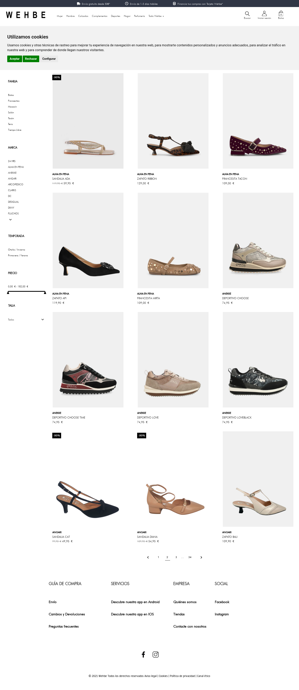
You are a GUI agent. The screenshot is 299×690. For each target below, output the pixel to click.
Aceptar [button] (15, 58)
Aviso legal (150, 676)
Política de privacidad (183, 676)
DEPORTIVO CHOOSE (235, 298)
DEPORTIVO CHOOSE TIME (68, 417)
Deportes (115, 15)
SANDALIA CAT (61, 536)
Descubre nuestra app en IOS (132, 614)
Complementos (99, 15)
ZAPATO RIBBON (147, 178)
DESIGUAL (13, 201)
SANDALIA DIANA (147, 536)
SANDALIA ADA (61, 178)
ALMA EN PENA (16, 166)
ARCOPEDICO (15, 184)
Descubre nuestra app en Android (135, 602)
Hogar (127, 15)
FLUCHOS (13, 213)
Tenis (10, 124)
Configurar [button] (49, 58)
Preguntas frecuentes (64, 626)
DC (9, 196)
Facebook (222, 602)
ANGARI (12, 178)
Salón (11, 112)
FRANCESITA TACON (234, 178)
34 (190, 557)
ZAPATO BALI (229, 536)
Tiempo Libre (14, 129)
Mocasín (12, 106)
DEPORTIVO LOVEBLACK (237, 417)
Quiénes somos (184, 602)
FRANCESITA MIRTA (148, 298)
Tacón (11, 118)
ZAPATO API (59, 298)
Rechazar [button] (31, 58)
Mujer (60, 15)
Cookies (164, 676)
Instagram (222, 614)
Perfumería (139, 15)
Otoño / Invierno (16, 249)
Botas (11, 94)
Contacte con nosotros (189, 626)
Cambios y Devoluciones (67, 614)
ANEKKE (12, 172)
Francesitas (14, 100)
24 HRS (11, 161)
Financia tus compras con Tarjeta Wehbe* (200, 3)
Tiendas (179, 614)
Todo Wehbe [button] (155, 15)
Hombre (70, 15)
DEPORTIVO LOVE (148, 417)
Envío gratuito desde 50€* (96, 3)
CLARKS (12, 190)
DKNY (11, 207)
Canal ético (203, 676)
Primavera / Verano (18, 255)
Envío (53, 602)
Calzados (83, 15)
